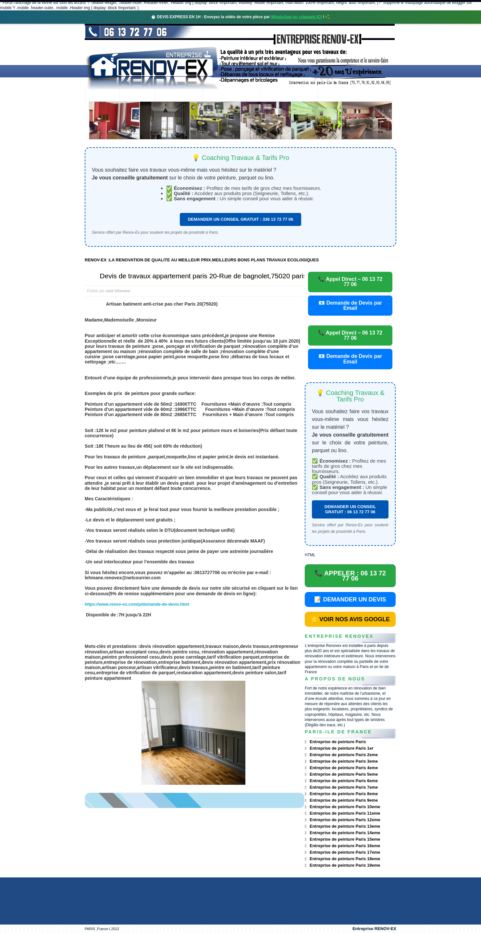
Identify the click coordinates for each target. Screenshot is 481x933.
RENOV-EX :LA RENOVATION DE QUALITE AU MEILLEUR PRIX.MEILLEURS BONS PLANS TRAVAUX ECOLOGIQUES (202, 259)
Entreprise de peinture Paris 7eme (344, 787)
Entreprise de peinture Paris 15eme (345, 839)
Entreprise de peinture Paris (338, 741)
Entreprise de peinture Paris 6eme (344, 780)
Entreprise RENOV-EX (374, 928)
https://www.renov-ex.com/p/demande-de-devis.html (137, 604)
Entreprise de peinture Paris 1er (342, 748)
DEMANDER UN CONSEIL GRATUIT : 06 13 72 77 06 (350, 509)
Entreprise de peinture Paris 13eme (345, 826)
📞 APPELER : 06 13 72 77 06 (350, 576)
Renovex (137, 95)
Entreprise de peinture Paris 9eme (344, 800)
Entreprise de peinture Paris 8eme (344, 793)
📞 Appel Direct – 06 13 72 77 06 (350, 281)
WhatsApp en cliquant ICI (296, 16)
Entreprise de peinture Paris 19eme (345, 865)
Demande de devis (289, 95)
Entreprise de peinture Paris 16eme (345, 845)
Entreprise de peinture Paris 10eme (345, 806)
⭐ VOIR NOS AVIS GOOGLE (350, 619)
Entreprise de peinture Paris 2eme (344, 754)
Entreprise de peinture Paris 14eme (345, 832)
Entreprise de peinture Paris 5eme (344, 774)
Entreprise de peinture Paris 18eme (345, 858)
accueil (101, 95)
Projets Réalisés (231, 95)
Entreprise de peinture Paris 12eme (345, 819)
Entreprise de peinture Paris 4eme (344, 767)
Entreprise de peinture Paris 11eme (345, 813)
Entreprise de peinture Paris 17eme (345, 852)
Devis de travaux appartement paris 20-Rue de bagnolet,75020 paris (203, 276)
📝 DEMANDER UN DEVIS (350, 599)
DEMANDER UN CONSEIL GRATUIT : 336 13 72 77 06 (240, 219)
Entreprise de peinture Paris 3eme (344, 761)
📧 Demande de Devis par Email (350, 305)
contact (336, 95)
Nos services (178, 95)
